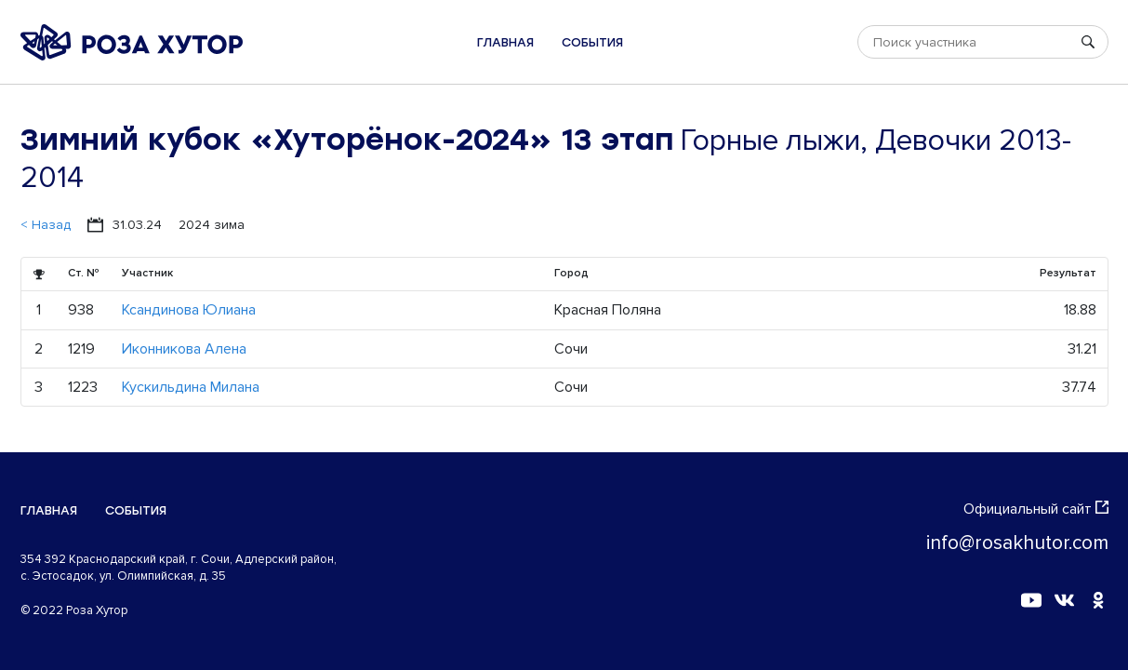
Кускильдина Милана (190, 387)
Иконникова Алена (184, 349)
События (592, 42)
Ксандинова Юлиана (189, 310)
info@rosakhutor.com (1017, 543)
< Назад (45, 225)
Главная (505, 42)
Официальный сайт (1035, 509)
